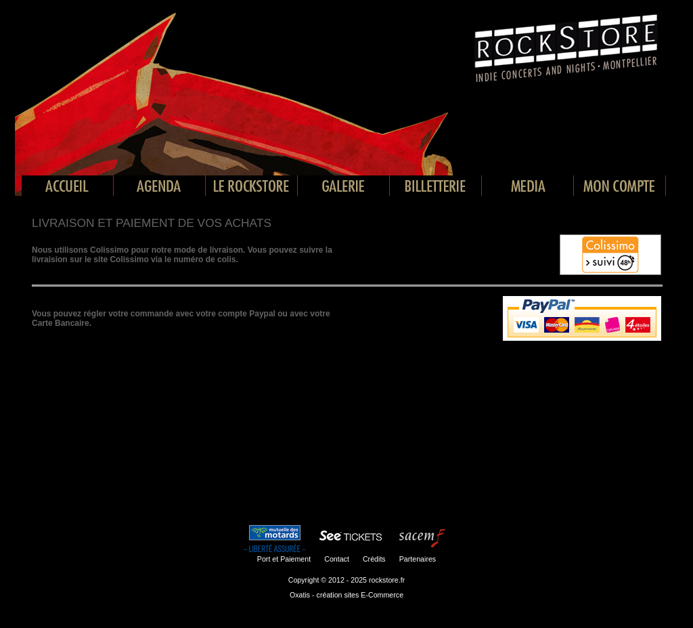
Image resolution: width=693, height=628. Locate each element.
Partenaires (418, 559)
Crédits (374, 559)
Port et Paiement (284, 559)
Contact (336, 559)
